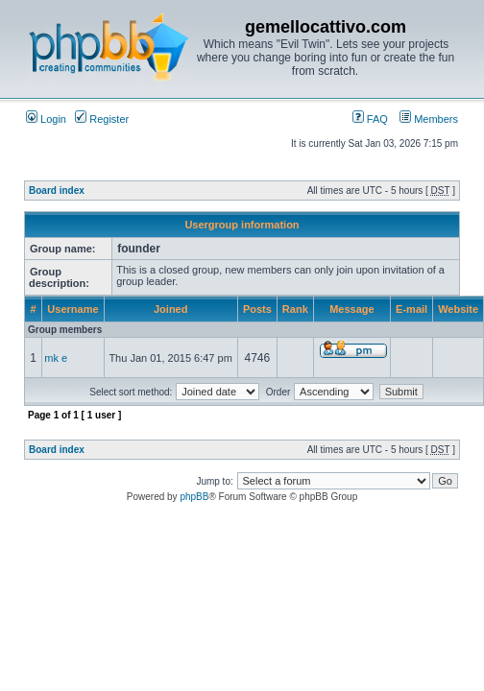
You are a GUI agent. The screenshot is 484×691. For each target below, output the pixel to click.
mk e (55, 358)
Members (428, 119)
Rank (295, 309)
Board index (57, 190)
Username (72, 309)
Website (458, 309)
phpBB (194, 496)
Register (102, 119)
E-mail (411, 309)
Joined (170, 309)
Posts (257, 309)
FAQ (370, 119)
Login (46, 119)
